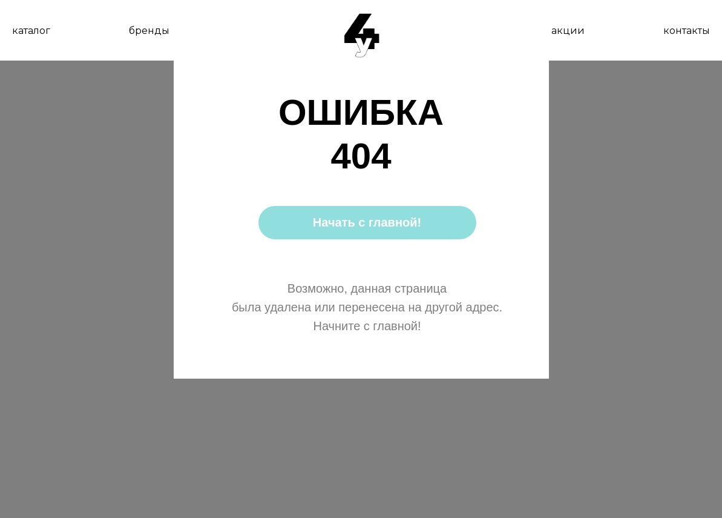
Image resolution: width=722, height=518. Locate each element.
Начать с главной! (367, 222)
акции (568, 30)
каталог (31, 30)
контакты (686, 30)
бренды (149, 30)
